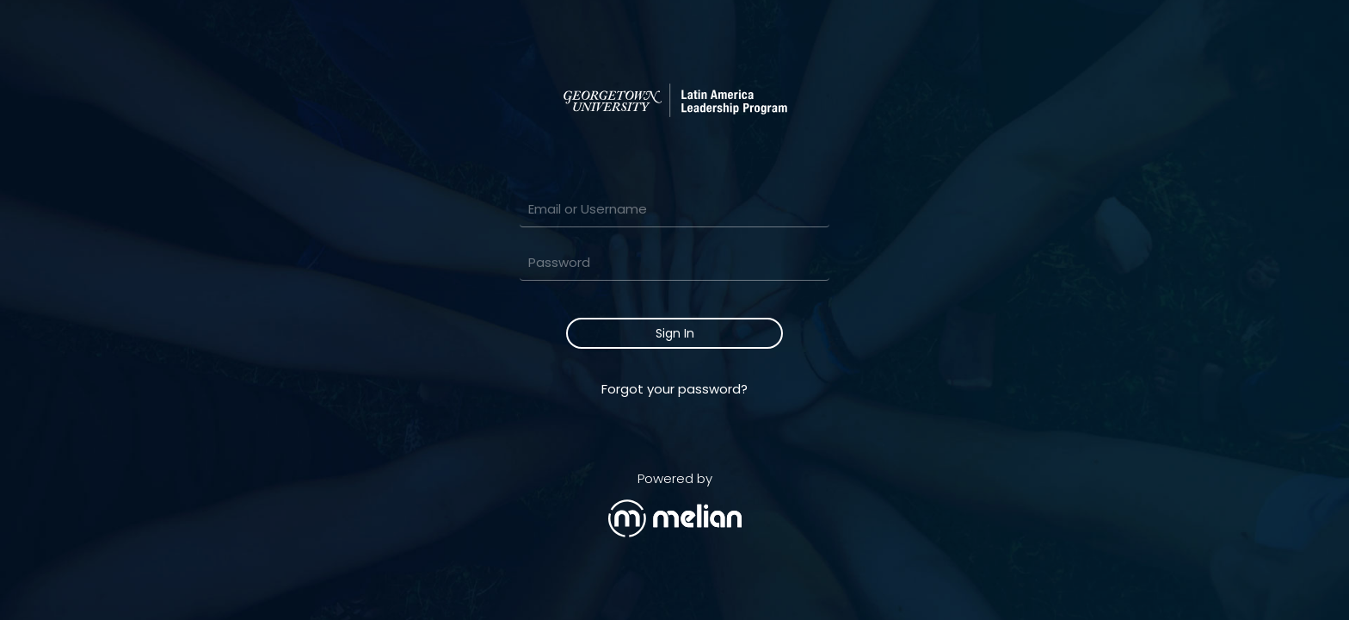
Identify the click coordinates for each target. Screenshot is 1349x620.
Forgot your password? (674, 389)
